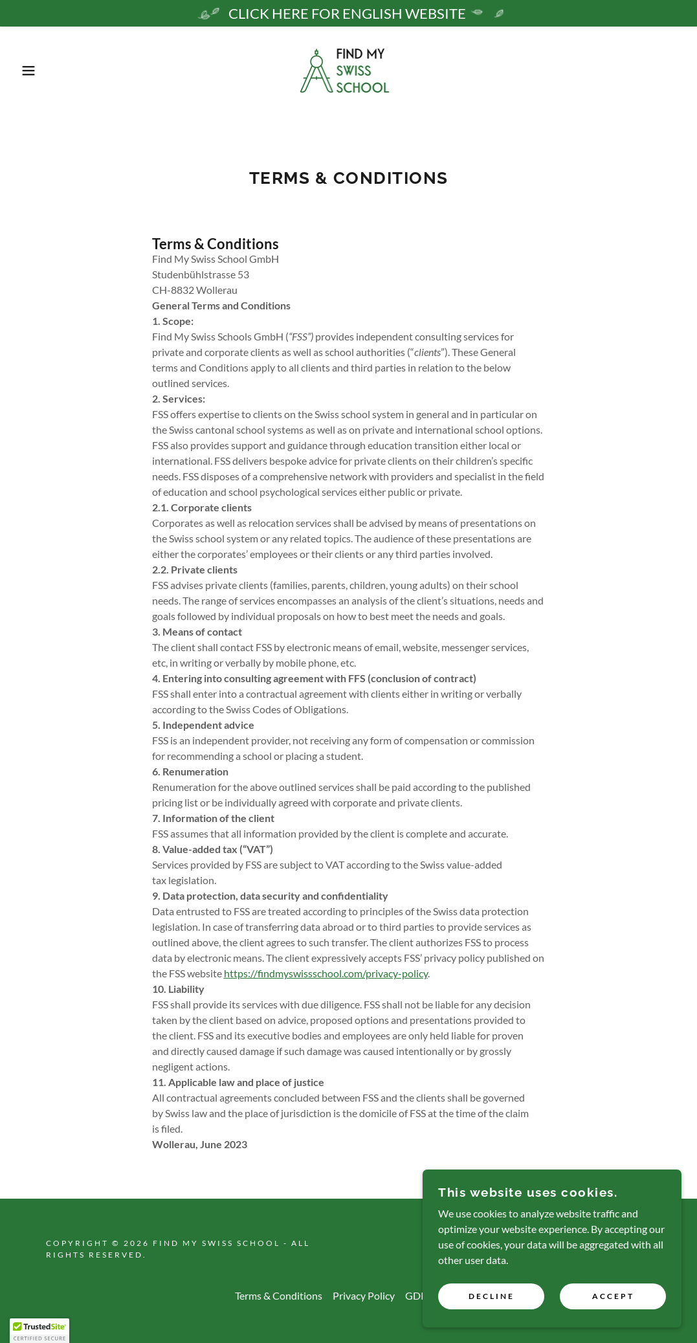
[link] (348, 69)
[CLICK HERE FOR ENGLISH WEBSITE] (348, 13)
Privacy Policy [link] (364, 1295)
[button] (35, 70)
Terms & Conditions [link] (278, 1295)
